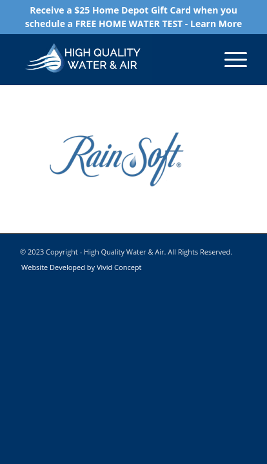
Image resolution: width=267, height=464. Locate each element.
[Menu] (229, 59)
